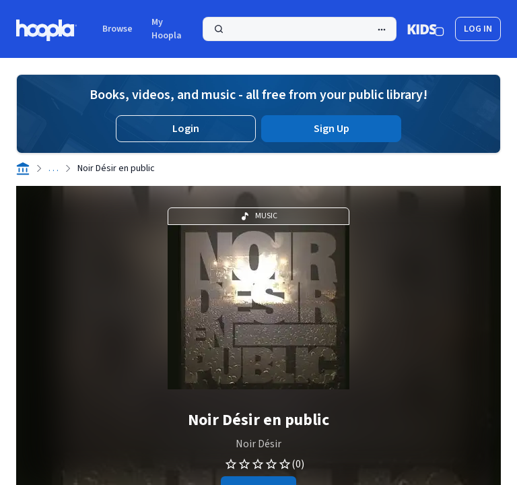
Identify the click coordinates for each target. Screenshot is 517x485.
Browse (117, 29)
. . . (53, 168)
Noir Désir (258, 444)
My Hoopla (166, 28)
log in (478, 29)
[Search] (300, 29)
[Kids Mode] (426, 29)
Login (185, 128)
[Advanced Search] (382, 29)
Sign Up (331, 128)
